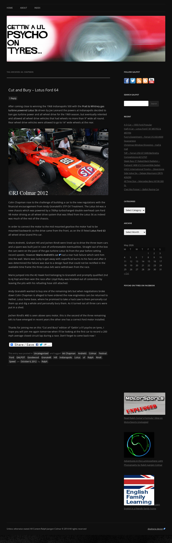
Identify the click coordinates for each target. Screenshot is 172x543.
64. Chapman (68, 353)
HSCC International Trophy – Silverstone (144, 169)
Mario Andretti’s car (47, 254)
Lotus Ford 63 (97, 230)
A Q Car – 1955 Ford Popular (138, 124)
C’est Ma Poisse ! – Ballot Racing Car (141, 189)
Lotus (77, 357)
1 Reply (12, 98)
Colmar (92, 353)
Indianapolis (66, 357)
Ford (11, 357)
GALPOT (21, 357)
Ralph (90, 357)
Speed (12, 361)
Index (37, 7)
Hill (55, 357)
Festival (102, 353)
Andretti (82, 353)
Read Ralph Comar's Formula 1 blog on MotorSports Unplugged (144, 418)
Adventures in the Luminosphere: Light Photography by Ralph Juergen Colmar (143, 460)
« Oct (126, 273)
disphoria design (155, 528)
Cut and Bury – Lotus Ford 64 (33, 89)
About (23, 7)
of (84, 357)
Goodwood (33, 357)
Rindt (98, 357)
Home (10, 7)
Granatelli (46, 357)
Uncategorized (41, 353)
